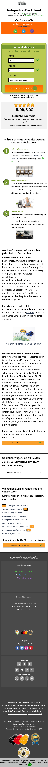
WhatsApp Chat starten (25, 572)
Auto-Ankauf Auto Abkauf (22, 708)
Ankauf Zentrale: (20, 603)
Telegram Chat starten (25, 575)
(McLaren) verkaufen (18, 506)
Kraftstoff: (12, 75)
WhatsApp (14, 168)
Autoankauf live (13, 705)
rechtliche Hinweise (22, 729)
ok (30, 764)
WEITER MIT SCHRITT (23, 88)
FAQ (40, 729)
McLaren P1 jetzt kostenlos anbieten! (24, 343)
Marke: (11, 55)
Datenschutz (10, 729)
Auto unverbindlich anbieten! (22, 442)
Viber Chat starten (25, 578)
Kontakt (30, 312)
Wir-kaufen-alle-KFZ (35, 714)
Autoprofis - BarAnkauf (24, 10)
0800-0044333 (31, 603)
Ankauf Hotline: (19, 607)
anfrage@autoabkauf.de (35, 15)
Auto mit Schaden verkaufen (30, 705)
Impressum (34, 729)
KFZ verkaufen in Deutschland (18, 703)
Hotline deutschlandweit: (24, 25)
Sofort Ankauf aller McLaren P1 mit (34, 711)
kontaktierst (26, 369)
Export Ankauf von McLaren (17, 714)
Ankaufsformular (25, 610)
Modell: (11, 65)
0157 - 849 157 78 (30, 14)
